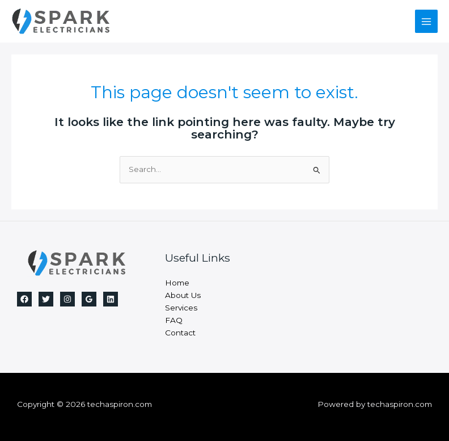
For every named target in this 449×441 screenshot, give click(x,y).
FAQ (174, 320)
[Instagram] (67, 299)
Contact (180, 332)
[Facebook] (24, 299)
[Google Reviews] (89, 299)
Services (181, 307)
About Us (183, 295)
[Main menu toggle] (426, 21)
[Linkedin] (110, 299)
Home (177, 282)
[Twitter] (46, 299)
